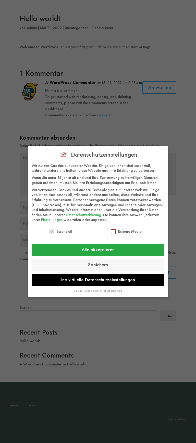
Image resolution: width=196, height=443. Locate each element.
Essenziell (60, 228)
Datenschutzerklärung (83, 211)
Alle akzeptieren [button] (98, 246)
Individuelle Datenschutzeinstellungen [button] (98, 276)
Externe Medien (127, 228)
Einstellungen (52, 216)
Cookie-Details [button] (83, 288)
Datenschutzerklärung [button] (108, 288)
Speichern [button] (98, 261)
